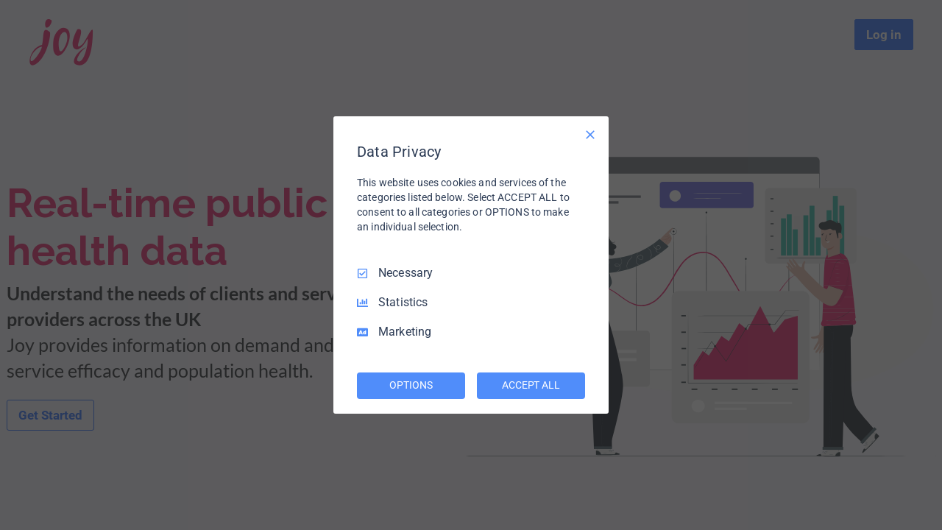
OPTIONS (410, 385)
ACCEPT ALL (531, 385)
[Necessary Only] (590, 134)
